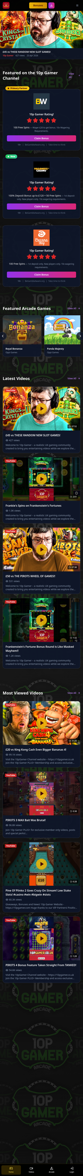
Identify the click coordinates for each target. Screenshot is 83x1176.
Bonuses (38, 5)
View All (74, 75)
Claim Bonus (41, 138)
